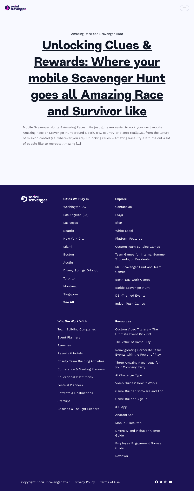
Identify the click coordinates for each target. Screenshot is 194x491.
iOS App (121, 407)
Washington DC (74, 207)
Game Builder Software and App (139, 391)
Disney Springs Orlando (80, 270)
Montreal (70, 286)
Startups (64, 401)
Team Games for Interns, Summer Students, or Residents (140, 257)
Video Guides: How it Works (136, 383)
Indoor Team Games (130, 303)
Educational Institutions (75, 377)
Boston (68, 254)
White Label (124, 231)
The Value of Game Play (133, 342)
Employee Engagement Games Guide (138, 445)
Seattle (68, 231)
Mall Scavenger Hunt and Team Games (138, 269)
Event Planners (69, 337)
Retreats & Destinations (75, 393)
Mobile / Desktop (128, 423)
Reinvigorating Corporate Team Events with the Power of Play (138, 352)
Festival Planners (70, 385)
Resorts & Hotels (70, 353)
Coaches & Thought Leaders (78, 409)
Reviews (121, 456)
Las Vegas (70, 223)
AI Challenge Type (128, 375)
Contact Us (123, 207)
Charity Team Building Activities (81, 361)
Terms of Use (110, 482)
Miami (67, 246)
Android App (124, 415)
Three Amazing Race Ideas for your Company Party (137, 365)
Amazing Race (81, 34)
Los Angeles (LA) (75, 215)
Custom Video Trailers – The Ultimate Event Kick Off (136, 332)
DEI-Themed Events (130, 295)
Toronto (69, 278)
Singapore (70, 294)
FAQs (119, 215)
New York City (73, 238)
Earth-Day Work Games (132, 280)
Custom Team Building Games (137, 246)
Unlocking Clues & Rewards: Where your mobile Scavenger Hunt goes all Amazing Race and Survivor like (97, 79)
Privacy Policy (84, 482)
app (95, 34)
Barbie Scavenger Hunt (132, 288)
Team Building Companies (77, 329)
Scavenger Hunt (111, 34)
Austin (68, 262)
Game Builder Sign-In (131, 399)
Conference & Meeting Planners (81, 369)
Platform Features (128, 238)
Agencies (64, 345)
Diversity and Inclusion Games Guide (138, 433)
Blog (118, 223)
